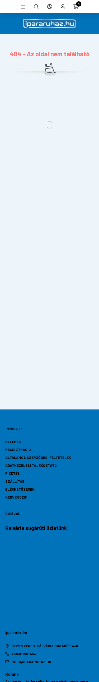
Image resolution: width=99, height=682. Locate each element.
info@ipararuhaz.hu (31, 662)
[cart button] (76, 6)
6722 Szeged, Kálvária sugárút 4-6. (45, 646)
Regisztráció (18, 449)
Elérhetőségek (20, 489)
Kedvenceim (16, 497)
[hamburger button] (23, 6)
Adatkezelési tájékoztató (31, 465)
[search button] (36, 6)
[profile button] (63, 6)
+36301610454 (24, 654)
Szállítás (14, 481)
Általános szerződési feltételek (38, 457)
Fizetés (12, 473)
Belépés (13, 441)
